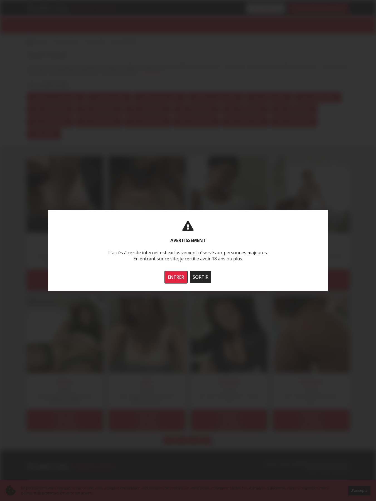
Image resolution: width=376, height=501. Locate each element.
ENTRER (176, 277)
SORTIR (200, 277)
